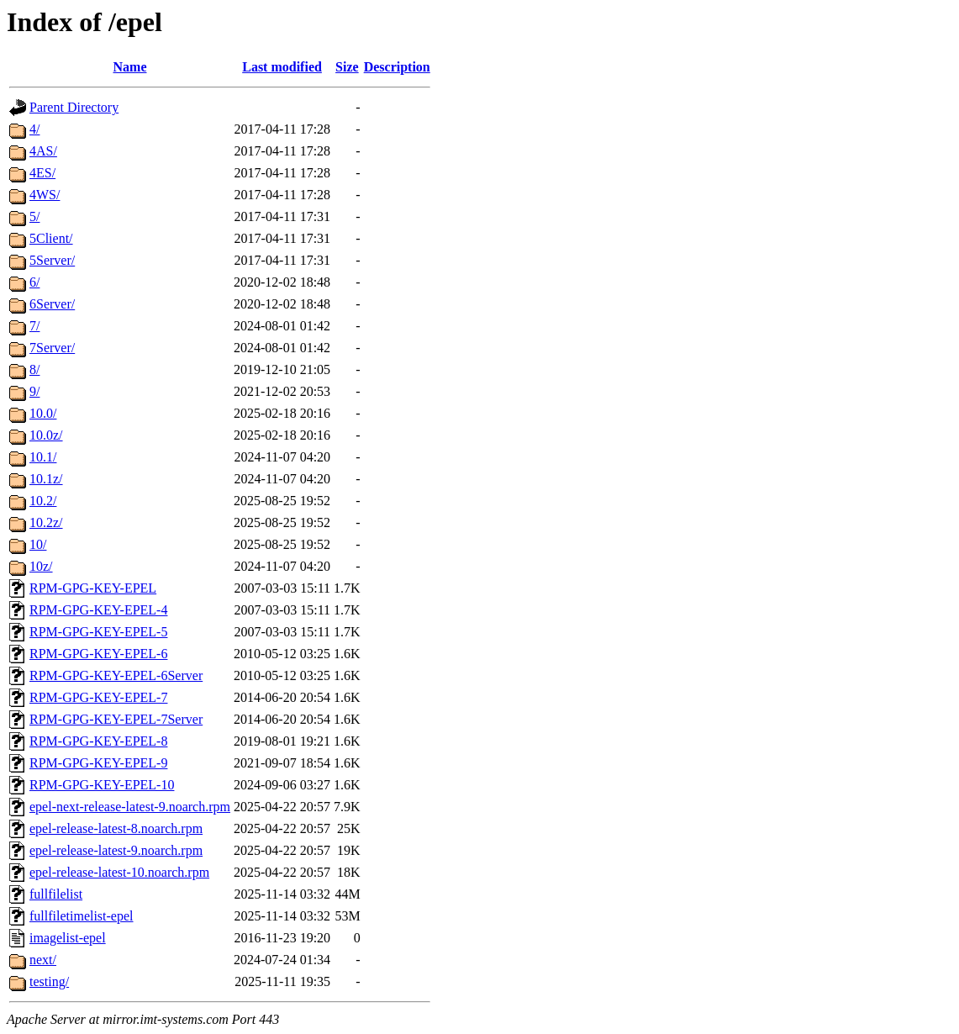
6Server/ (52, 304)
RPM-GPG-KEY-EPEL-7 (98, 697)
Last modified (282, 67)
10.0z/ (46, 435)
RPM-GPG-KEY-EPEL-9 (98, 763)
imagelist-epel (67, 938)
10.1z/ (46, 479)
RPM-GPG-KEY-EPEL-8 (98, 741)
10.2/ (42, 500)
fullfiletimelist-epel (81, 916)
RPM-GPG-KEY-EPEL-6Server (116, 675)
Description (397, 67)
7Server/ (52, 347)
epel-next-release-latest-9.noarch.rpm (129, 806)
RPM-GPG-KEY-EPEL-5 (98, 632)
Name (130, 67)
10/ (37, 544)
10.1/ (42, 457)
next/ (42, 959)
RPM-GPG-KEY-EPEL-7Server (116, 719)
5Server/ (52, 260)
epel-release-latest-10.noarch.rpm (119, 872)
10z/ (41, 566)
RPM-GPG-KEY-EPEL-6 (98, 653)
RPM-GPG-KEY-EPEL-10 (101, 785)
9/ (34, 391)
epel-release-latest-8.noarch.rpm (116, 828)
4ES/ (42, 173)
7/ (34, 326)
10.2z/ (46, 522)
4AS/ (43, 151)
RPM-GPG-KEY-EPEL (92, 588)
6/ (34, 282)
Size (347, 67)
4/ (34, 129)
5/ (34, 216)
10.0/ (42, 413)
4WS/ (44, 194)
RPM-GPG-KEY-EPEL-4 (98, 610)
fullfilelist (55, 894)
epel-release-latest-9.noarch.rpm (116, 850)
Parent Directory (74, 107)
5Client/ (51, 238)
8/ (34, 369)
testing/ (49, 981)
